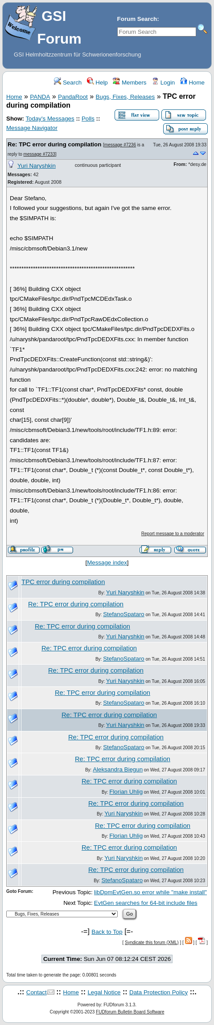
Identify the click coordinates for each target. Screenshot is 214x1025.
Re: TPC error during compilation (54, 144)
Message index (107, 562)
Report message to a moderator (172, 533)
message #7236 (120, 144)
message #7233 (39, 154)
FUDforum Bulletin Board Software (130, 1011)
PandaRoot (73, 96)
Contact (36, 992)
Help (97, 82)
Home (192, 82)
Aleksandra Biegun (118, 769)
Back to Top (106, 931)
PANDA (40, 96)
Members (129, 82)
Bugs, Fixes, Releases (125, 96)
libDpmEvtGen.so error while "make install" (150, 892)
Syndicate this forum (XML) (152, 942)
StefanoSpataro (123, 614)
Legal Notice (103, 992)
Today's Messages (49, 118)
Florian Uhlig (126, 791)
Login (163, 82)
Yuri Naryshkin (36, 165)
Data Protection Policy (158, 992)
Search (68, 82)
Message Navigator (32, 128)
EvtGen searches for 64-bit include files (146, 903)
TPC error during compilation (63, 581)
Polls (88, 118)
